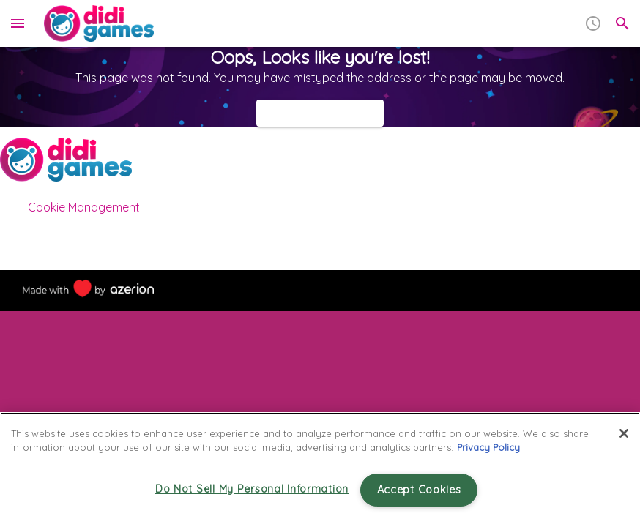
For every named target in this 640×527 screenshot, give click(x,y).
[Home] (99, 23)
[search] (622, 23)
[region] (320, 469)
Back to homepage (320, 113)
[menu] (17, 23)
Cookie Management (84, 207)
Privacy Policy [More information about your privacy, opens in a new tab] (488, 447)
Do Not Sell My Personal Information (252, 489)
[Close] (624, 433)
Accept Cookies (419, 489)
